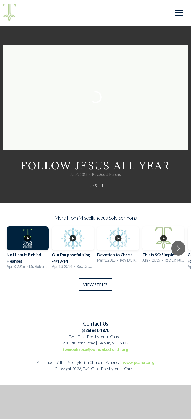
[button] (178, 248)
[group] (28, 248)
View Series (95, 284)
